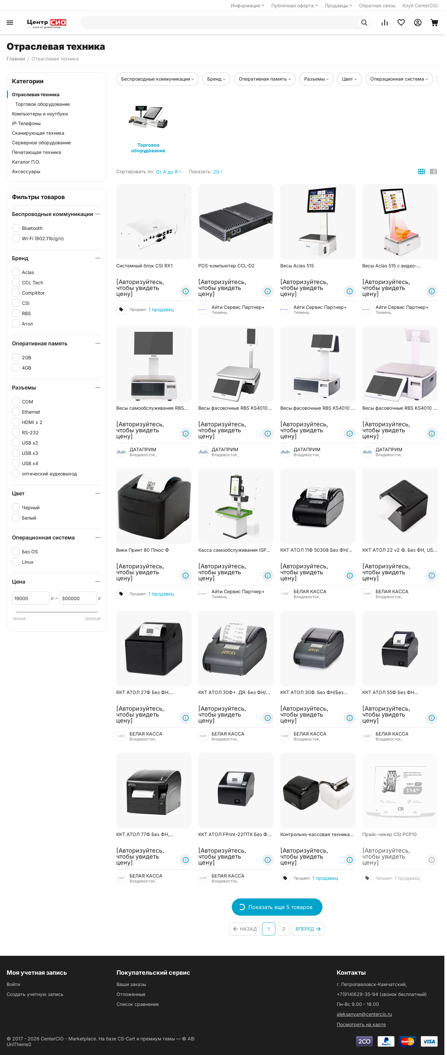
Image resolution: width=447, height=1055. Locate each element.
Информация (248, 5)
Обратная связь (377, 5)
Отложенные (131, 994)
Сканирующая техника (38, 133)
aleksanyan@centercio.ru (364, 1014)
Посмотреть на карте (361, 1024)
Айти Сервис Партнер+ (238, 307)
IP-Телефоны (26, 123)
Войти (13, 984)
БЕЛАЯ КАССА (310, 591)
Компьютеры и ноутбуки (40, 113)
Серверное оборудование (41, 142)
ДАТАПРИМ (143, 449)
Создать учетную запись (35, 994)
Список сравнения (138, 1004)
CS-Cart (126, 1038)
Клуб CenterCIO (420, 5)
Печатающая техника (36, 152)
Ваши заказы (131, 984)
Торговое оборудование (42, 104)
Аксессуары (26, 171)
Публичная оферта (295, 5)
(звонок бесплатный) (382, 994)
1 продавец (161, 309)
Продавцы (339, 5)
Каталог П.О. (26, 162)
